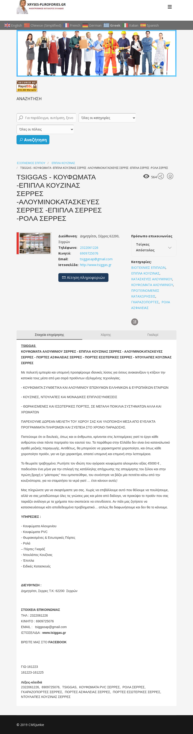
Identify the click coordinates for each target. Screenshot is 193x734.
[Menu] (170, 7)
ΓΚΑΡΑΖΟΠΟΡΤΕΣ (145, 302)
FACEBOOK (57, 642)
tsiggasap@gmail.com (96, 259)
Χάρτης (106, 335)
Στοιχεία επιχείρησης (49, 335)
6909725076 (88, 253)
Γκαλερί (153, 335)
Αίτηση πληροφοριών (83, 277)
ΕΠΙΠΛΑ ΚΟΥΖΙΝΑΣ (63, 163)
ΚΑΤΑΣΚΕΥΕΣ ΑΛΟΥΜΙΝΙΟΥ (151, 279)
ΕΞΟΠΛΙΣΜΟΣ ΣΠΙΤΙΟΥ (31, 163)
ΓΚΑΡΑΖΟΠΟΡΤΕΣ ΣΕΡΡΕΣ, (42, 692)
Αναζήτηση (33, 139)
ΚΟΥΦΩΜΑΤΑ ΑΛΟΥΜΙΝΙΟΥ (152, 285)
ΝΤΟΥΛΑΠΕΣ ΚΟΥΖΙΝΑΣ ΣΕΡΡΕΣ (46, 697)
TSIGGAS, (70, 687)
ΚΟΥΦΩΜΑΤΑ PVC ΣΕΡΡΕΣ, (100, 687)
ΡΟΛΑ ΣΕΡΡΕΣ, (134, 687)
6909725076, (51, 687)
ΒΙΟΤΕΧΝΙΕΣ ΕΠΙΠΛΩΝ (148, 267)
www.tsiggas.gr (54, 633)
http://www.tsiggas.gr (95, 265)
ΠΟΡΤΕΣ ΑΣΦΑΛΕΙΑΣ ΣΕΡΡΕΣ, (88, 692)
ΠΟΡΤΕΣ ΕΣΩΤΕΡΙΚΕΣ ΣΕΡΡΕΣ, (137, 692)
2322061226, (31, 687)
